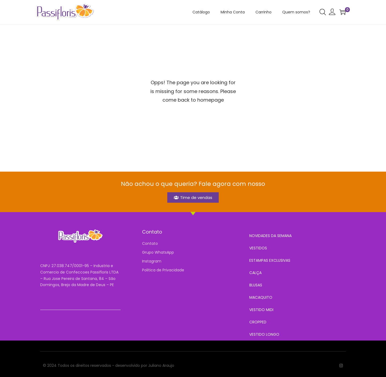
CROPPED (257, 322)
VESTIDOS (258, 248)
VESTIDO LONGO (264, 334)
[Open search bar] (323, 12)
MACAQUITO (260, 297)
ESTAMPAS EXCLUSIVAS (269, 260)
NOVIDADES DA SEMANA (270, 235)
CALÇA (255, 272)
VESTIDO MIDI (261, 309)
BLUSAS (255, 285)
